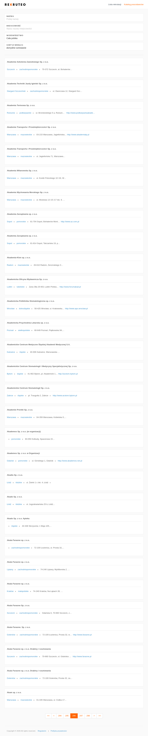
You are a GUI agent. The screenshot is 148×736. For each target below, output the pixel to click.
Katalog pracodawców (133, 4)
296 (74, 716)
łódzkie (19, 482)
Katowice (11, 352)
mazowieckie (26, 134)
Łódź (9, 482)
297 (81, 716)
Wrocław (11, 308)
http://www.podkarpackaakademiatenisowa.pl (81, 113)
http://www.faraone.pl (82, 635)
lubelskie (20, 287)
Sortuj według (14, 45)
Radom (10, 265)
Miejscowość (13, 26)
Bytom (10, 374)
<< (48, 716)
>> (99, 716)
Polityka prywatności (59, 731)
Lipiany (10, 569)
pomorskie (21, 221)
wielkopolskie (24, 330)
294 (59, 716)
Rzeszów (11, 113)
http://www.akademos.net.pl (70, 461)
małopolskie (23, 591)
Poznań (10, 330)
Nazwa (10, 16)
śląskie (23, 352)
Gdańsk (10, 461)
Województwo (14, 35)
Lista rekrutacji (114, 4)
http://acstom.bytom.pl (68, 374)
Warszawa (11, 134)
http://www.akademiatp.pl (78, 134)
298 (88, 716)
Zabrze (10, 395)
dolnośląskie (24, 308)
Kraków (10, 591)
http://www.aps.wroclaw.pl (76, 308)
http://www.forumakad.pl (70, 287)
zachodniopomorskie (28, 69)
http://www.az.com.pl (70, 221)
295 (67, 716)
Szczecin (11, 69)
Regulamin (42, 731)
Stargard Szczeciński (16, 91)
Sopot (9, 221)
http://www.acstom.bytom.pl (65, 395)
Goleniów (11, 635)
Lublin (9, 287)
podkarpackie (25, 113)
